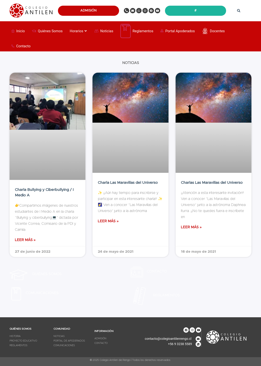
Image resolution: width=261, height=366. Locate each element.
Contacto (157, 271)
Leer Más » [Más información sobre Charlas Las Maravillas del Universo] (191, 227)
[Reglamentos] (137, 31)
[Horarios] (78, 31)
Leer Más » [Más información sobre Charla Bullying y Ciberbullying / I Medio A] (25, 240)
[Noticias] (104, 31)
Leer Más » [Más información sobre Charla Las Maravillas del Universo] (108, 221)
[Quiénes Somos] (47, 31)
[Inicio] (18, 31)
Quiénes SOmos (47, 274)
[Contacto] (21, 46)
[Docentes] (213, 31)
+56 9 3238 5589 (180, 344)
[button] (239, 11)
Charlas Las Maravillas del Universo (212, 183)
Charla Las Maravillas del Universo (128, 183)
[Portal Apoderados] (178, 31)
